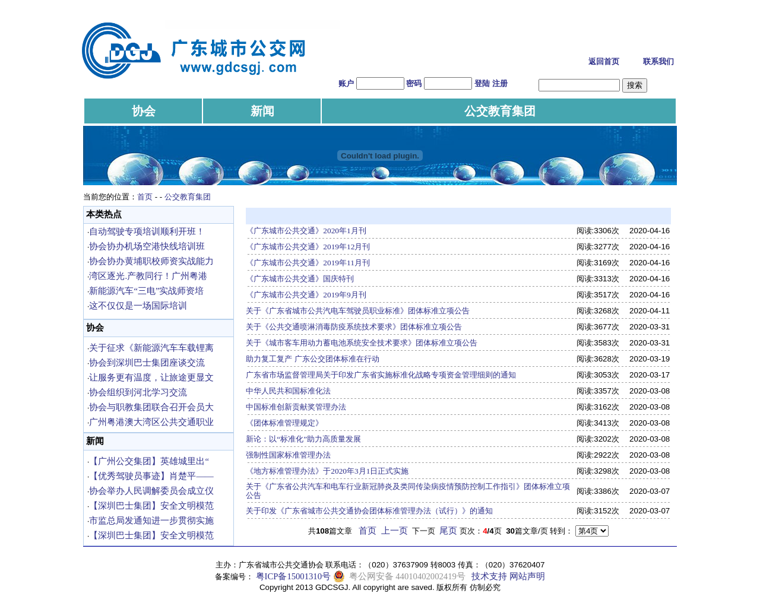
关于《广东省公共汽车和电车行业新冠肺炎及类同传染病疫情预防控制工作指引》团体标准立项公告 (408, 491)
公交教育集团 (500, 111)
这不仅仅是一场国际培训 (138, 305)
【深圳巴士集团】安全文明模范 (151, 505)
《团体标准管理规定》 (284, 422)
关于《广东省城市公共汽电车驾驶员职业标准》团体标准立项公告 (358, 310)
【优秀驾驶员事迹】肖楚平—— (151, 476)
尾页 (448, 530)
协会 (144, 111)
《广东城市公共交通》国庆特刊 (300, 278)
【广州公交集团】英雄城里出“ (149, 461)
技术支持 (489, 576)
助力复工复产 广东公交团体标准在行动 (312, 358)
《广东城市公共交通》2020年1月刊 (306, 230)
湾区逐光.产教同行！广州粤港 (148, 276)
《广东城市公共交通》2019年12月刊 (308, 246)
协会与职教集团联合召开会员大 (151, 407)
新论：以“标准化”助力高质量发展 (303, 438)
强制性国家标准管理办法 (288, 454)
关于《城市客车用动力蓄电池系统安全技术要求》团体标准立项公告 (361, 342)
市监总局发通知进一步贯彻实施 (151, 520)
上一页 (394, 530)
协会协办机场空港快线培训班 (147, 246)
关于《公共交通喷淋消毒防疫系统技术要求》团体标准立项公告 (354, 326)
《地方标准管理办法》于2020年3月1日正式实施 (327, 471)
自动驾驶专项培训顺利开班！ (147, 231)
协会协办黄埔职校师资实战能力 (151, 261)
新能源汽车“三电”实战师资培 (146, 291)
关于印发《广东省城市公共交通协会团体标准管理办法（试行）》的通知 (369, 510)
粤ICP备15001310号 (293, 576)
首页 (145, 196)
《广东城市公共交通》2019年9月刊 (306, 294)
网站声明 (527, 576)
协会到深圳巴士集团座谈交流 (147, 362)
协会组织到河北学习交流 (138, 392)
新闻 (262, 111)
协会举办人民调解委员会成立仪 (151, 491)
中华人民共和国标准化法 (288, 390)
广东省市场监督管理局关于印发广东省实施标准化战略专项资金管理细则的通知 (381, 374)
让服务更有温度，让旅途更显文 (151, 377)
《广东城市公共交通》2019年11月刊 (308, 262)
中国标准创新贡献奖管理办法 (296, 406)
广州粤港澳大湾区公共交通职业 (151, 422)
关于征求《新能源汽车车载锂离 (151, 348)
